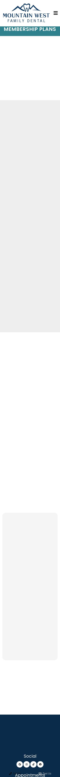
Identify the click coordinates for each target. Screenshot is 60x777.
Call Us (15, 773)
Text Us (45, 773)
